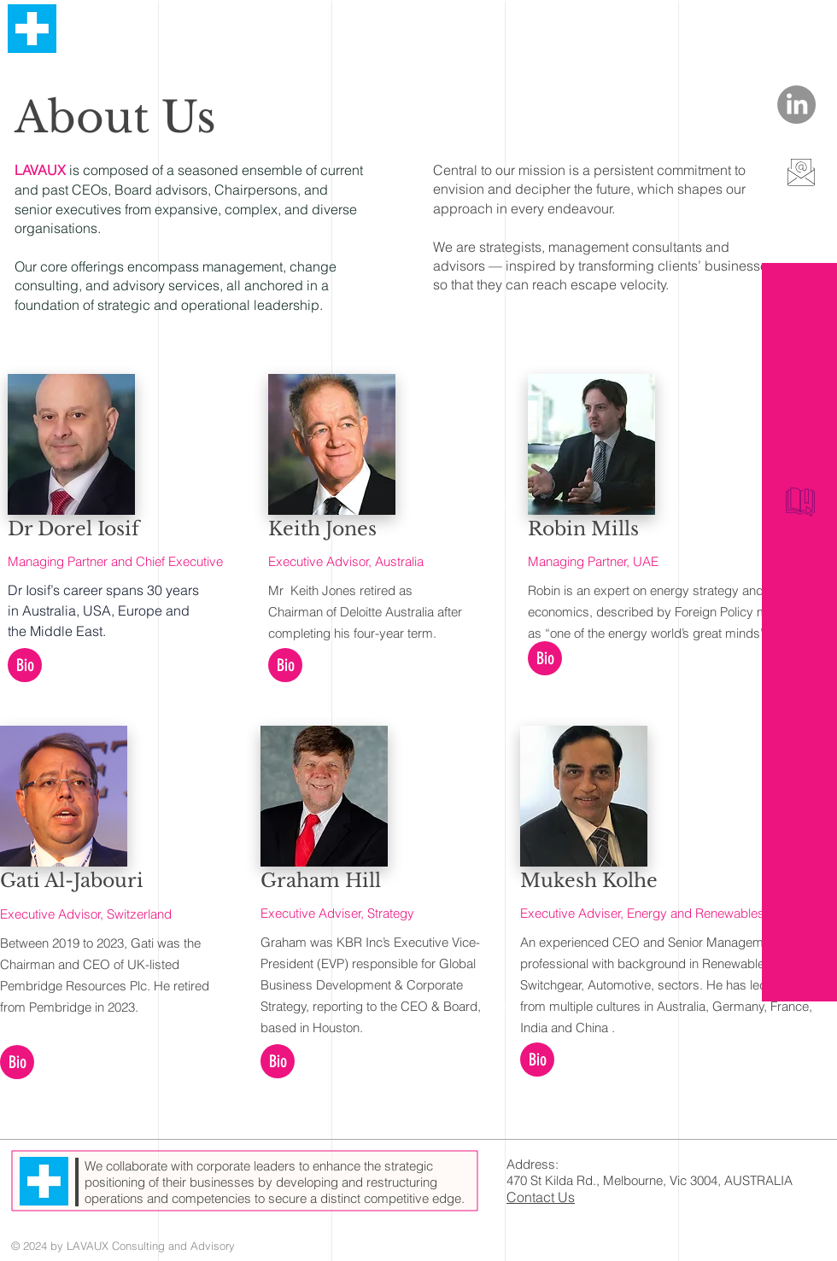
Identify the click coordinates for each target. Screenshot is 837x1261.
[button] (25, 665)
